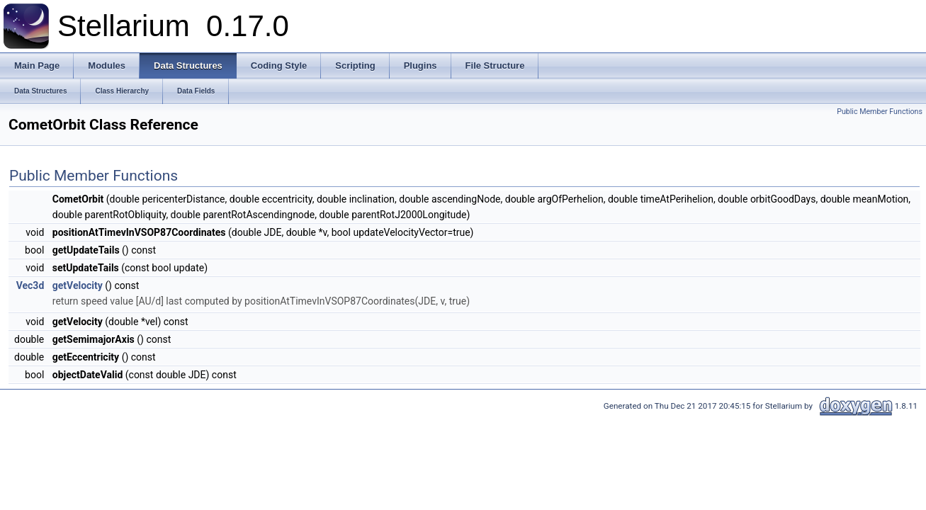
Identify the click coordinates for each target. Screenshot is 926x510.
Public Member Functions (879, 111)
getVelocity (77, 285)
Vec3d (30, 285)
